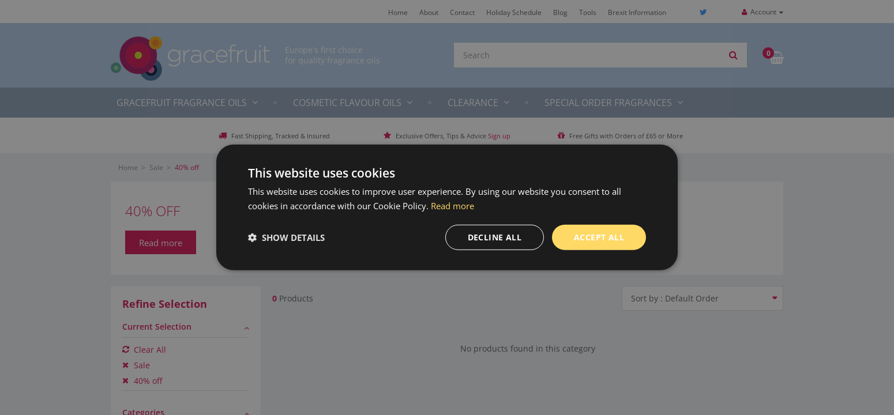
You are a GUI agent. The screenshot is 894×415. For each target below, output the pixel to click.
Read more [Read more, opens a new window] (452, 206)
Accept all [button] (599, 237)
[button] (286, 237)
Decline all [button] (494, 237)
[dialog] (447, 207)
